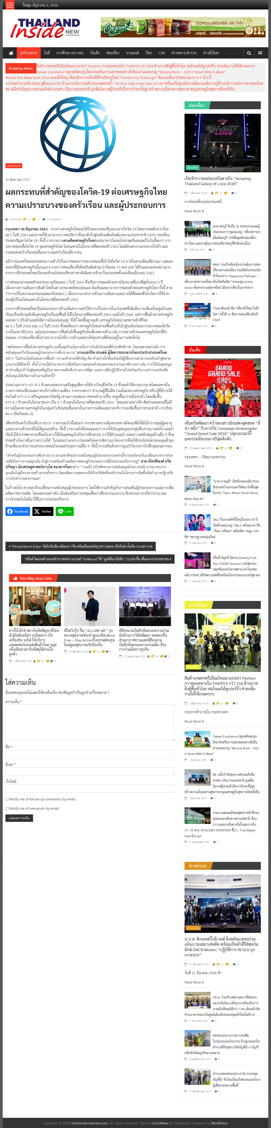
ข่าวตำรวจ (193, 928)
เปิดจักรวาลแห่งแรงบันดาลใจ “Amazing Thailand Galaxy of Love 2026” (218, 181)
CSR (162, 52)
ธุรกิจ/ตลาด (28, 52)
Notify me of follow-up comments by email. (42, 799)
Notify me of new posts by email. (34, 808)
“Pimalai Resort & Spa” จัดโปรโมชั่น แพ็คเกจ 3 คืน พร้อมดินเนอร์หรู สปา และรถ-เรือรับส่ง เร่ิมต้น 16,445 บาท (81, 546)
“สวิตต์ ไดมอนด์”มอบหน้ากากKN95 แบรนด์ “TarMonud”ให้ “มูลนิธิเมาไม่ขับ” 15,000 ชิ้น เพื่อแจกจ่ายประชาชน (96, 559)
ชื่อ (8, 747)
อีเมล (10, 764)
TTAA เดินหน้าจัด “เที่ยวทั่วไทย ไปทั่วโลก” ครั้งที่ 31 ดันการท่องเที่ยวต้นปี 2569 (236, 314)
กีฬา (149, 52)
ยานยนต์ (132, 52)
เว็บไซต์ (11, 781)
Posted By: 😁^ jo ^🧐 (22, 219)
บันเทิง (95, 52)
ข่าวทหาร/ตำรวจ (184, 52)
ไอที (47, 52)
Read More (194, 210)
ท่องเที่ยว (113, 52)
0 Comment (52, 219)
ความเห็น (13, 701)
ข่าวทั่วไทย (211, 52)
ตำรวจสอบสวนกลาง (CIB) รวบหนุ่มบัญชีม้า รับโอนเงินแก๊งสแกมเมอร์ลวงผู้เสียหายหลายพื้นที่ (236, 1079)
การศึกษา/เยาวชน (70, 52)
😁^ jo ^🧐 (43, 661)
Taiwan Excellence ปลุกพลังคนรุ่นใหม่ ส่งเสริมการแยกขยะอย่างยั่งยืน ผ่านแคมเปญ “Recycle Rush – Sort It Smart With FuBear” (130, 71)
